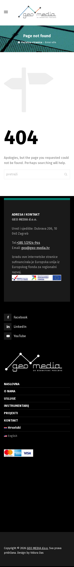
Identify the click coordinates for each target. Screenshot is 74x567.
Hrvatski (12, 427)
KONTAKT (11, 420)
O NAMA (9, 391)
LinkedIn (20, 327)
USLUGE (10, 398)
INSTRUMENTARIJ (16, 406)
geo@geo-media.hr (35, 248)
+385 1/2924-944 (28, 243)
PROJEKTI (11, 413)
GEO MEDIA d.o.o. (37, 548)
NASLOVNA (11, 384)
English (10, 436)
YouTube (20, 336)
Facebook (20, 317)
